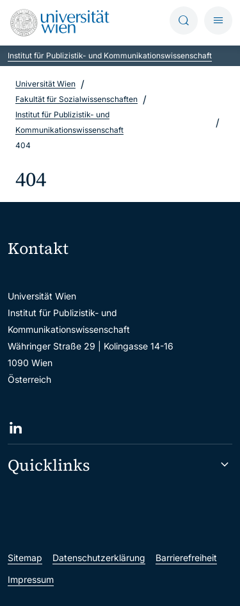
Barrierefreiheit (186, 557)
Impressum (31, 579)
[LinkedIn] (16, 428)
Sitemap (25, 557)
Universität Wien (45, 83)
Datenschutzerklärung (98, 557)
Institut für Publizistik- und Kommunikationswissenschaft (110, 55)
